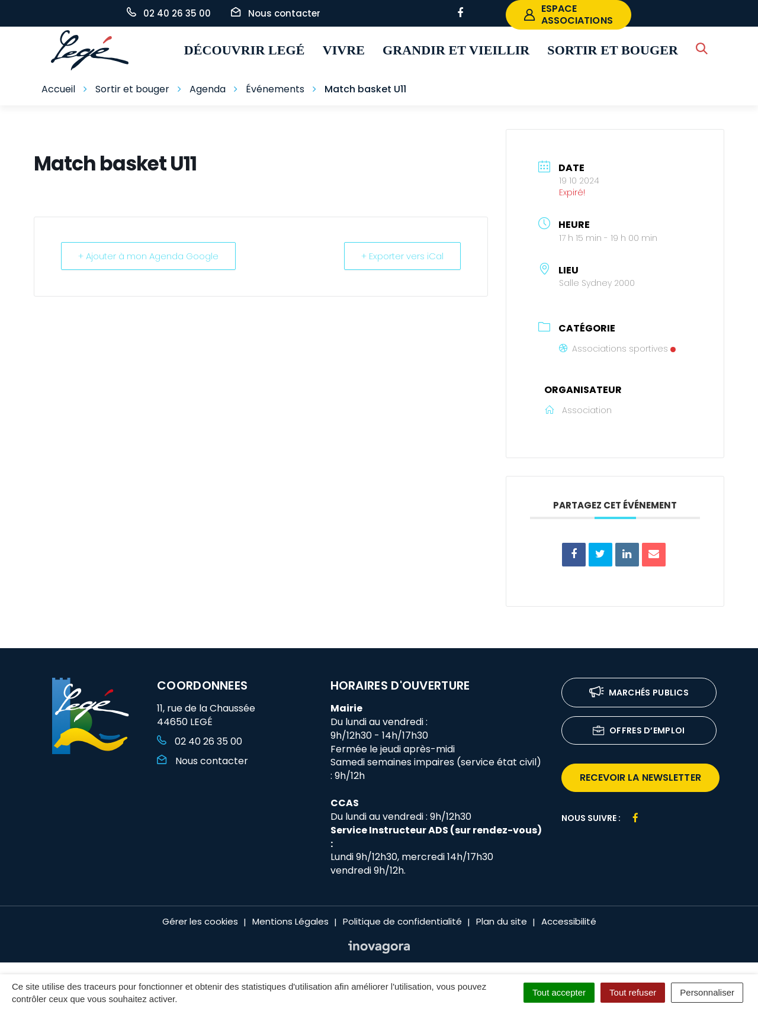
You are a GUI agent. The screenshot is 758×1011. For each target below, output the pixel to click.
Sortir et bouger (612, 50)
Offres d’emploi (639, 731)
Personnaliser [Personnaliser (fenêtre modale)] (707, 992)
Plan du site (501, 921)
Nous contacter (202, 761)
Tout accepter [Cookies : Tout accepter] (559, 992)
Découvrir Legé (244, 50)
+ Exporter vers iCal (402, 256)
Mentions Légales (290, 921)
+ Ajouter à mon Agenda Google (148, 256)
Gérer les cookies (200, 921)
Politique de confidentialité (402, 921)
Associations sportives (617, 349)
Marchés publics (639, 693)
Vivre (344, 50)
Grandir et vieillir (456, 50)
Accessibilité (568, 921)
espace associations (568, 14)
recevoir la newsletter (640, 777)
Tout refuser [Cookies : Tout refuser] (632, 992)
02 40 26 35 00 (199, 741)
